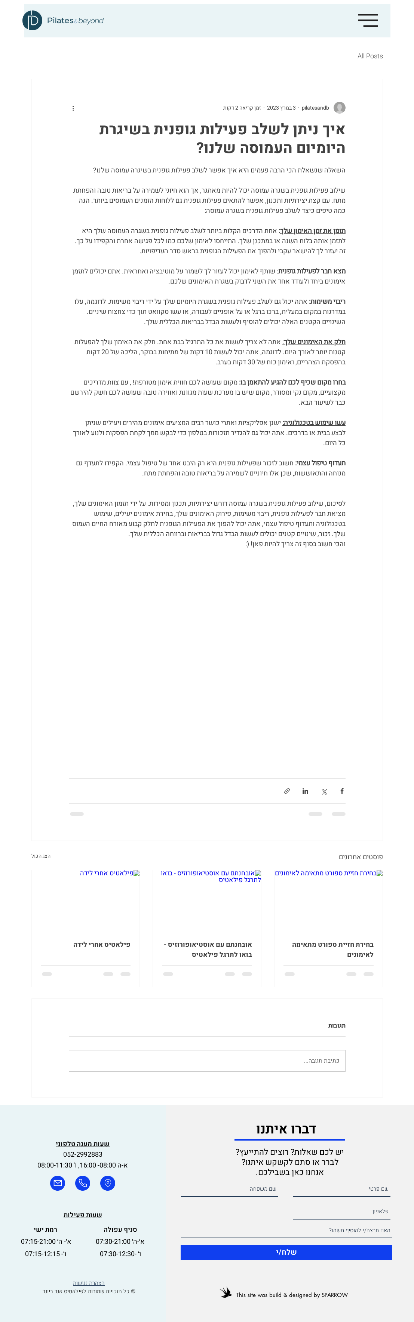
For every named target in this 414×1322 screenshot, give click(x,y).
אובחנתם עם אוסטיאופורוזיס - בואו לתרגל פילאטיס (208, 950)
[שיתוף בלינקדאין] (305, 791)
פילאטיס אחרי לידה (102, 945)
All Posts (370, 56)
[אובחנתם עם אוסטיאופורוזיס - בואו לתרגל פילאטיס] (207, 900)
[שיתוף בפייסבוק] (342, 791)
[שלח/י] (286, 1252)
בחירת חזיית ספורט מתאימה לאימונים (333, 950)
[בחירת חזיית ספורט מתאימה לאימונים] (329, 900)
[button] (368, 20)
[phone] (82, 1183)
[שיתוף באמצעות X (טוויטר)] (323, 791)
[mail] (57, 1183)
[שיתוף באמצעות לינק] (287, 791)
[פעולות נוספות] (73, 107)
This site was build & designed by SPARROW (292, 1294)
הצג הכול (40, 856)
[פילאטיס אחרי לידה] (86, 900)
